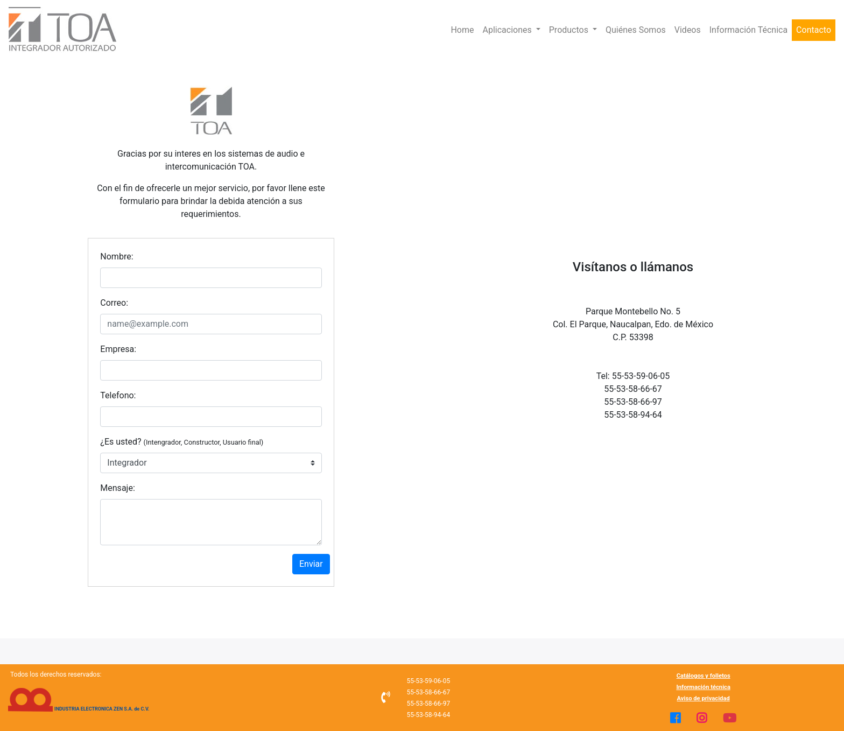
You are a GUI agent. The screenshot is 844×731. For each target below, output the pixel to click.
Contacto (813, 30)
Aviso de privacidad (703, 698)
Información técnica (703, 687)
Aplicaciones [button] (507, 30)
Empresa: (118, 349)
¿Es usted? (181, 442)
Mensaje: (117, 488)
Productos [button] (569, 30)
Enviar (311, 564)
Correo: (114, 303)
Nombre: (116, 256)
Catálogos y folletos (703, 675)
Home (462, 30)
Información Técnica (748, 30)
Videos (687, 30)
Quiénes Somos (636, 30)
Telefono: (118, 395)
